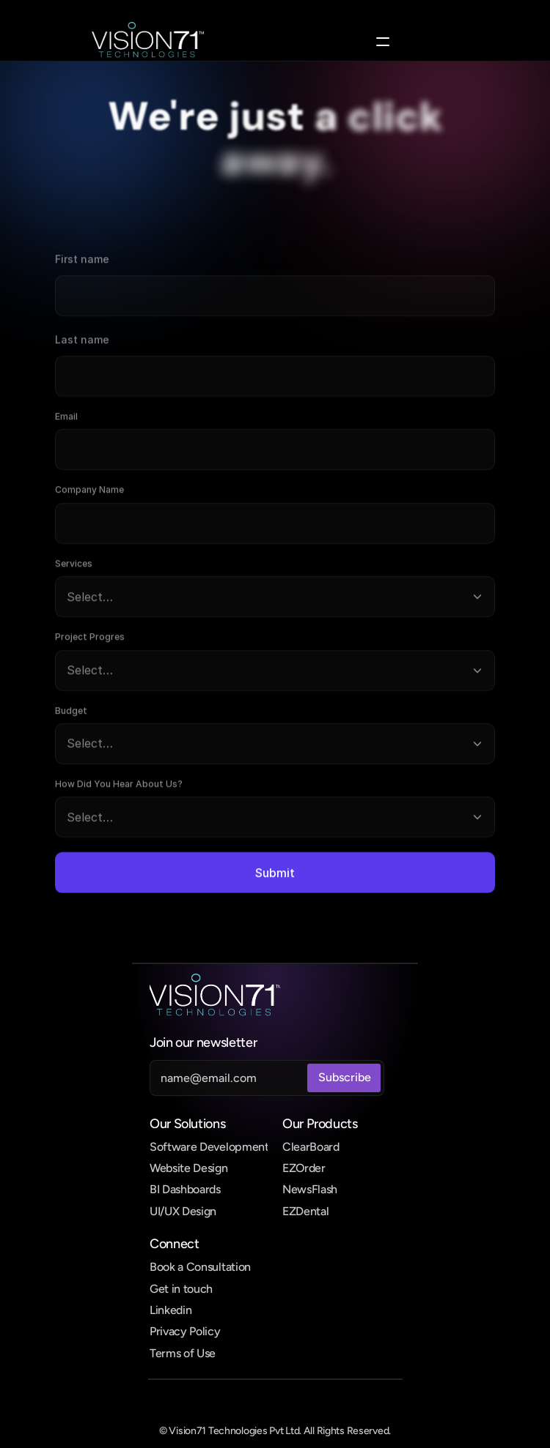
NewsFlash (309, 1189)
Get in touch (181, 1289)
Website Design (189, 1168)
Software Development (209, 1147)
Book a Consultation (200, 1267)
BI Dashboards (185, 1189)
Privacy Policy (185, 1331)
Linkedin (170, 1310)
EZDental (305, 1211)
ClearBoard (311, 1147)
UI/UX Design (183, 1211)
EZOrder (304, 1168)
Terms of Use (183, 1353)
